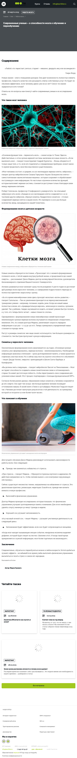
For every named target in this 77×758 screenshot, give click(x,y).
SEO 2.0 (42, 721)
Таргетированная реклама (11, 726)
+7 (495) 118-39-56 (22, 749)
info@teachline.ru (59, 4)
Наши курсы (7, 709)
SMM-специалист (45, 715)
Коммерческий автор (9, 721)
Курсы (37, 4)
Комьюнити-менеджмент (47, 726)
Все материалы (38, 685)
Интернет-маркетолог (9, 715)
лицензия (16, 752)
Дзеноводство (7, 732)
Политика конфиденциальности (12, 756)
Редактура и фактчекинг (47, 732)
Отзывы (47, 4)
